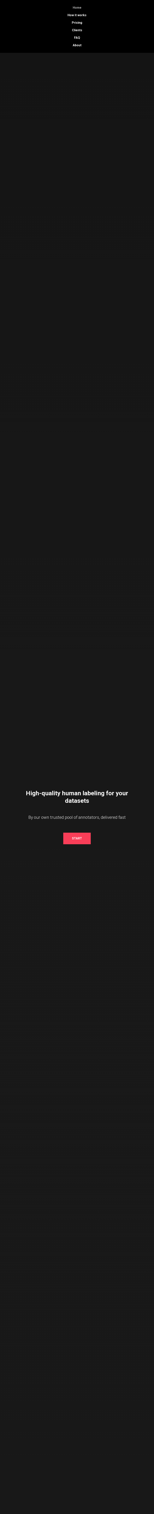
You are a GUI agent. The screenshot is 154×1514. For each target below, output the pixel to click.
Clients (77, 30)
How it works (77, 15)
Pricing (77, 22)
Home (77, 7)
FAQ (77, 38)
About (77, 45)
